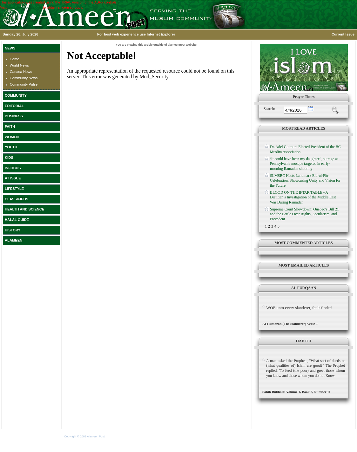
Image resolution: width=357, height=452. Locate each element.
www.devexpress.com (25, 7)
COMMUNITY (16, 95)
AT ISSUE (13, 178)
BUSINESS (14, 116)
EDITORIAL (14, 106)
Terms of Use (114, 436)
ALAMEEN (13, 240)
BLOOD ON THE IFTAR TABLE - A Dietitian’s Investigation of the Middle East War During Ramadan (303, 197)
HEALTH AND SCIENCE (24, 209)
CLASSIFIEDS (16, 199)
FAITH (10, 126)
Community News (24, 78)
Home (14, 59)
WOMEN (12, 137)
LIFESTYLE (14, 188)
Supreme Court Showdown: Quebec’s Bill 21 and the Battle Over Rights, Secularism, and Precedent (304, 214)
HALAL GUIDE (17, 220)
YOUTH (11, 147)
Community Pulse (24, 84)
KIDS (9, 157)
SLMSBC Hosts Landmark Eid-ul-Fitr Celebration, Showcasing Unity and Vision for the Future (305, 180)
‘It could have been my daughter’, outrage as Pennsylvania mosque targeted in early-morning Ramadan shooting (304, 164)
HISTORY (12, 230)
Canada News (21, 72)
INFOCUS (13, 168)
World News (19, 65)
